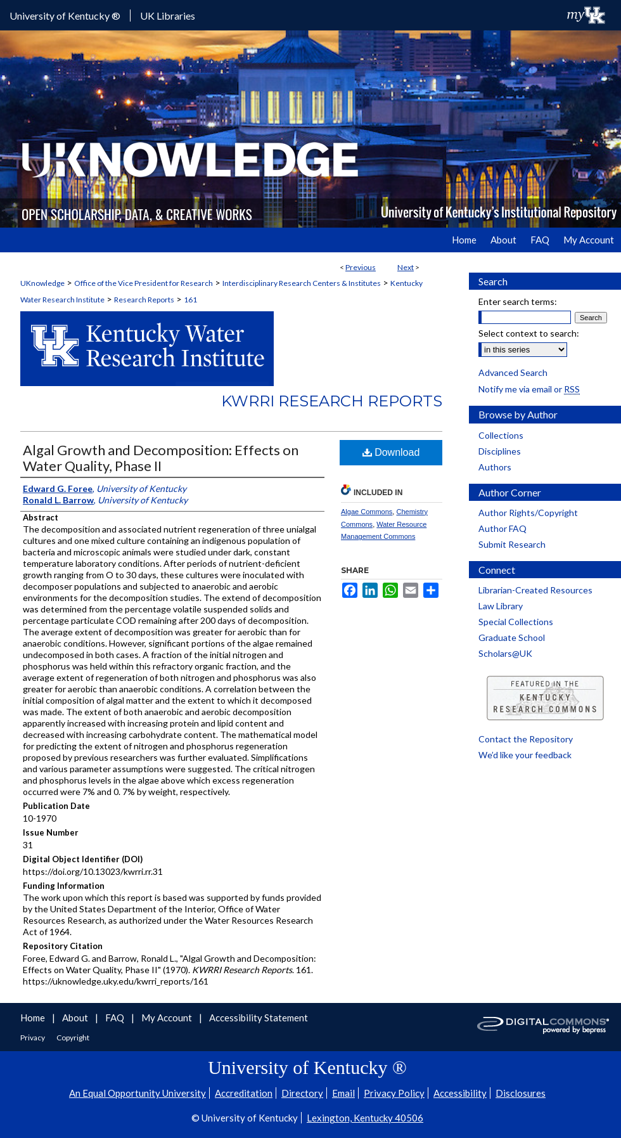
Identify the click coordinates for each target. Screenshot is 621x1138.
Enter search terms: (517, 301)
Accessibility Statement (258, 1017)
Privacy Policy (394, 1093)
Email (343, 1093)
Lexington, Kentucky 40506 (365, 1117)
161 (190, 299)
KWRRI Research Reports (331, 401)
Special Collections (515, 621)
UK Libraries (167, 16)
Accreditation (243, 1093)
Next (405, 267)
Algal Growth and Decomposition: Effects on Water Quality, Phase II (160, 457)
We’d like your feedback (525, 754)
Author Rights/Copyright (528, 512)
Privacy (33, 1037)
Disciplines (499, 451)
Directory (302, 1093)
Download (391, 452)
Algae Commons (366, 511)
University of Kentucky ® (65, 16)
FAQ (115, 1017)
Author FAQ (502, 528)
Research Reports (144, 299)
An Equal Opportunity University (137, 1093)
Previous (360, 267)
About (76, 1017)
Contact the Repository (525, 739)
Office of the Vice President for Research (143, 283)
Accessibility (460, 1093)
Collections (500, 435)
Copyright (72, 1037)
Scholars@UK (505, 653)
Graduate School (511, 637)
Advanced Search (512, 372)
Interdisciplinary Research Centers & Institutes (301, 283)
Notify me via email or (529, 389)
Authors (494, 467)
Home (33, 1017)
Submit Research (512, 544)
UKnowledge (42, 283)
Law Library (500, 605)
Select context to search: (528, 333)
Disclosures (521, 1093)
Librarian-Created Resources (535, 590)
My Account (167, 1017)
